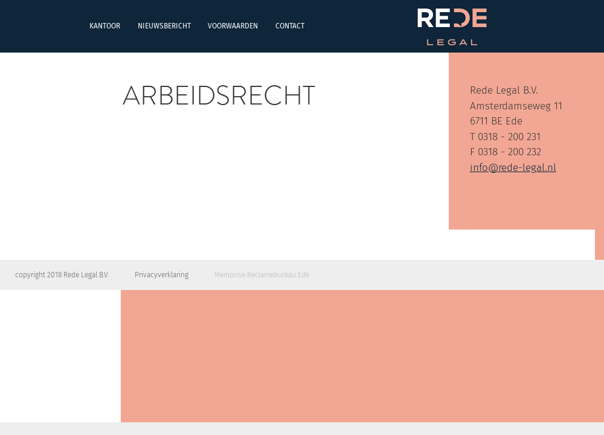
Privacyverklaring (161, 275)
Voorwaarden (149, 26)
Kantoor (20, 26)
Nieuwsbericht (79, 26)
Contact (205, 26)
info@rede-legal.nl (513, 167)
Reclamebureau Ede (278, 275)
